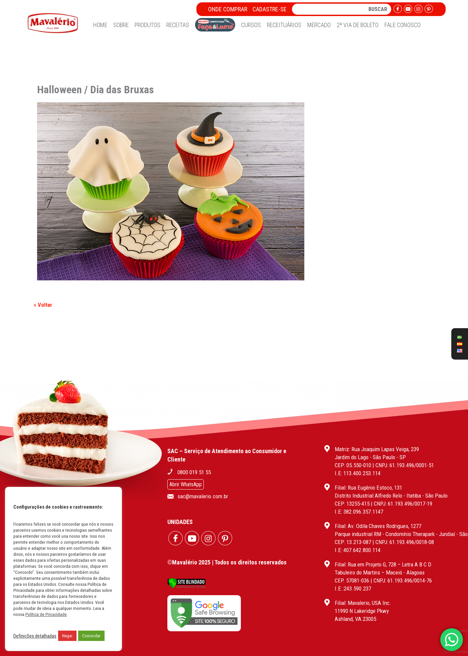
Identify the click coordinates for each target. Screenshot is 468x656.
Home (100, 24)
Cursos (251, 24)
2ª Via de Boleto (357, 24)
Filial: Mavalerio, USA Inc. (363, 603)
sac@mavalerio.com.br (202, 496)
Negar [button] (67, 635)
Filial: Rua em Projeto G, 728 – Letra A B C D (383, 564)
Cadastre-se (270, 9)
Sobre (121, 24)
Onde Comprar (227, 9)
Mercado (319, 24)
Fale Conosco (402, 24)
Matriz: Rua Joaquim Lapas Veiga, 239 (377, 449)
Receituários (284, 24)
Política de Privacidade (46, 614)
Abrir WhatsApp (185, 484)
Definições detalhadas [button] (34, 636)
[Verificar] (186, 586)
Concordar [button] (91, 635)
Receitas (177, 24)
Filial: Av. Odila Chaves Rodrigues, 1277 (378, 526)
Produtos (147, 24)
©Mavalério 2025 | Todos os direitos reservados (227, 562)
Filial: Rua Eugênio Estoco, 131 (368, 487)
